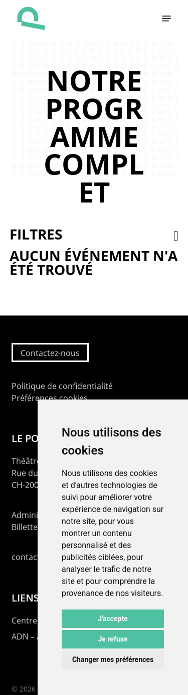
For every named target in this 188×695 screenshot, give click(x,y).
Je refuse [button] (112, 639)
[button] (166, 19)
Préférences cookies (50, 398)
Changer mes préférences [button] (112, 660)
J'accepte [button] (113, 618)
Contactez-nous (50, 353)
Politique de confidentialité (62, 386)
